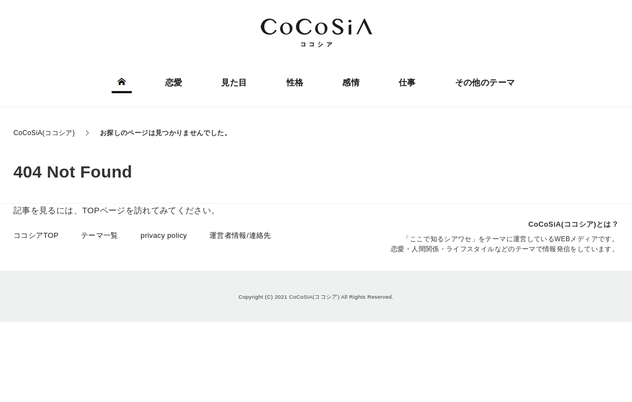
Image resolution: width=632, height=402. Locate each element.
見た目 (234, 82)
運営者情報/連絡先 (240, 235)
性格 (295, 82)
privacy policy (164, 235)
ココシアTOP (36, 235)
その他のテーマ (485, 82)
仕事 (407, 82)
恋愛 (174, 82)
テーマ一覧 (99, 235)
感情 (351, 82)
